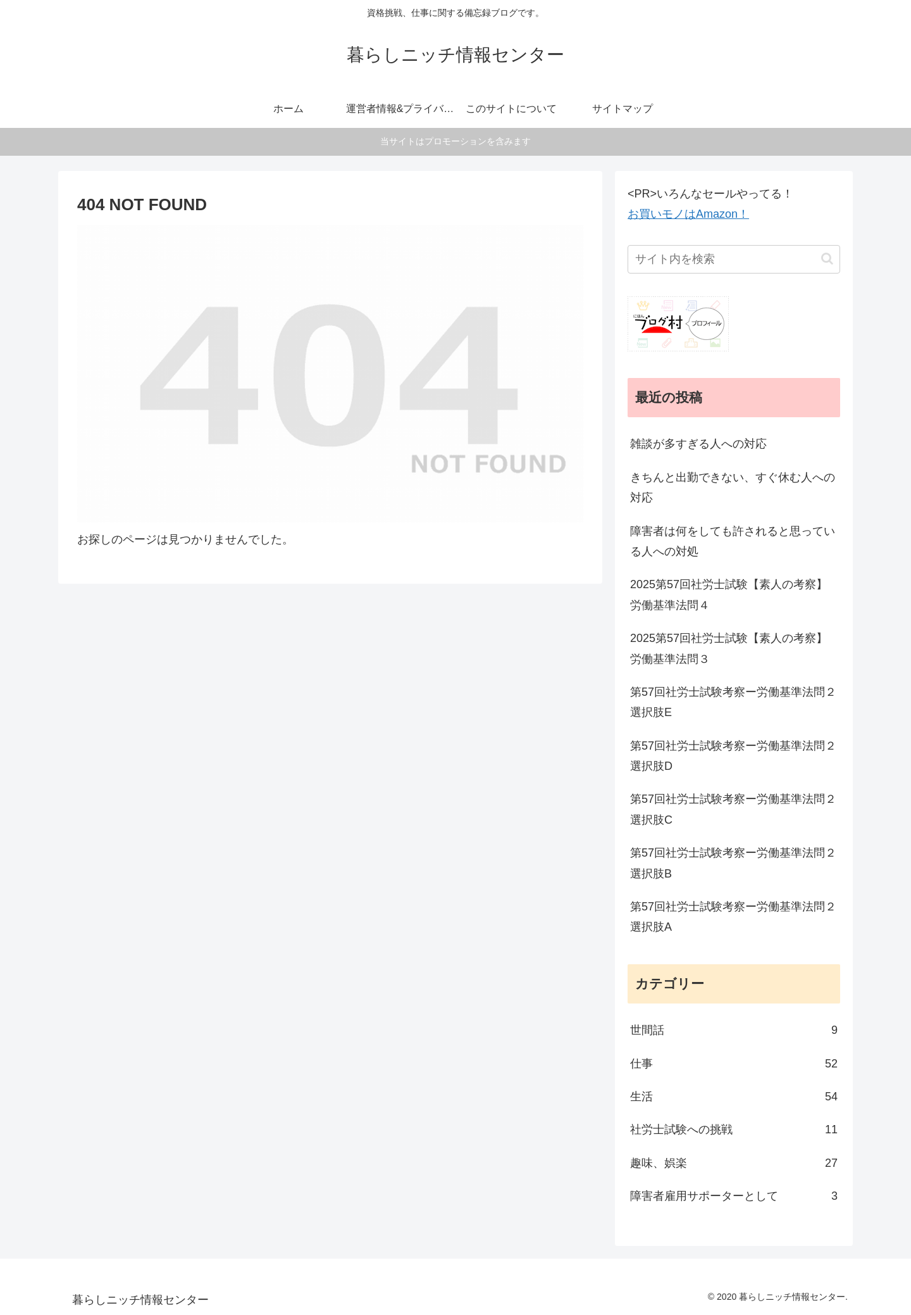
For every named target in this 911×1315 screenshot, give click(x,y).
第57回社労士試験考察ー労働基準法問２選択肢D (733, 755)
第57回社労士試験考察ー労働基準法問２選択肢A (733, 916)
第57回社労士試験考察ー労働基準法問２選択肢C (733, 809)
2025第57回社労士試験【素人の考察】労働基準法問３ (728, 648)
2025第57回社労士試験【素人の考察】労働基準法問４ (728, 594)
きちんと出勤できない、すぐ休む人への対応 (732, 487)
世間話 (734, 1030)
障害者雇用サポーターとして (734, 1196)
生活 (734, 1096)
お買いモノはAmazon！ (688, 214)
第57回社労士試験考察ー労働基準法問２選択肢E (733, 702)
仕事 (734, 1064)
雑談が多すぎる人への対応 (698, 443)
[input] (734, 259)
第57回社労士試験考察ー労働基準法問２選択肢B (733, 862)
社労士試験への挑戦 (734, 1129)
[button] (827, 258)
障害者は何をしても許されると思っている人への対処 (732, 541)
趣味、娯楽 (734, 1163)
